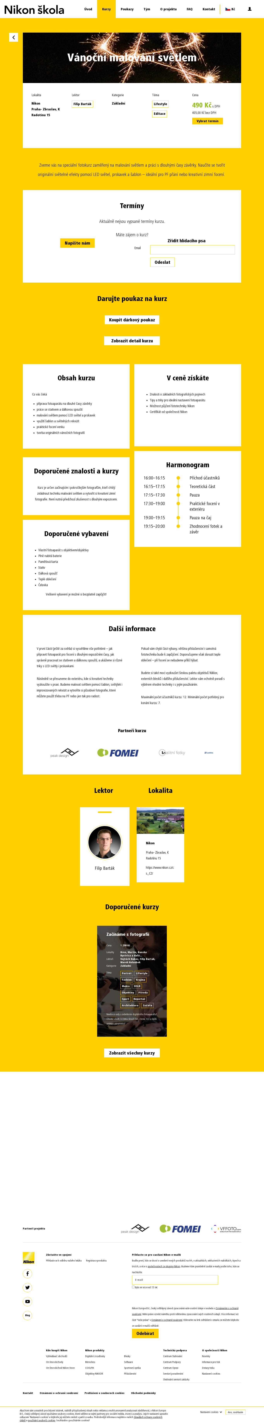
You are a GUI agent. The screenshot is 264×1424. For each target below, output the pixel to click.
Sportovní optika (132, 1367)
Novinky (206, 1356)
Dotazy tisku (208, 1367)
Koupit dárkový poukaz (132, 320)
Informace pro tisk (211, 1362)
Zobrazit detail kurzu (132, 341)
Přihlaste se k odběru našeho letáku (64, 1260)
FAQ (190, 9)
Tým (147, 9)
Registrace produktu (96, 1260)
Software (128, 1362)
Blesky (127, 1356)
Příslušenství (130, 1373)
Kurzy (106, 9)
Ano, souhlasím (235, 1412)
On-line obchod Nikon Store (60, 1367)
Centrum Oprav (170, 1367)
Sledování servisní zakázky (176, 1379)
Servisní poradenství (173, 1373)
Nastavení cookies (211, 1373)
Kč (230, 9)
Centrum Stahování (172, 1356)
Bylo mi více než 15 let (144, 1287)
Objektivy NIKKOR (94, 1373)
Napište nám (77, 243)
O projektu (168, 9)
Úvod (88, 9)
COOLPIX (89, 1367)
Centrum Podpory (172, 1362)
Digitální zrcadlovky (95, 1356)
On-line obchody (54, 1362)
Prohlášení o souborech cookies (104, 1393)
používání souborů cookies (41, 1420)
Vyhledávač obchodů (56, 1356)
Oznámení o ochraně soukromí (59, 1393)
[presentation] (161, 1297)
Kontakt (209, 9)
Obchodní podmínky (143, 1393)
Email (137, 248)
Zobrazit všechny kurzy (132, 1053)
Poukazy (127, 9)
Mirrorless (90, 1362)
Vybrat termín (208, 121)
